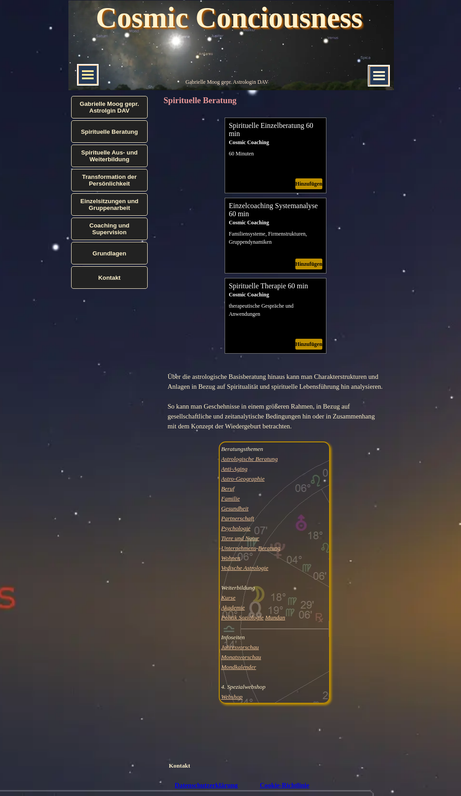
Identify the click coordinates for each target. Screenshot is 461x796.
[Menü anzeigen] (379, 76)
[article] (275, 155)
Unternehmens (238, 548)
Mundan (275, 617)
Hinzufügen (308, 184)
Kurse (228, 597)
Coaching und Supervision (110, 229)
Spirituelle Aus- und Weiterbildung (109, 156)
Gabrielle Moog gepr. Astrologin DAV (226, 82)
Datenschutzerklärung (206, 785)
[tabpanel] (275, 401)
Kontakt (179, 765)
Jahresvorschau (240, 647)
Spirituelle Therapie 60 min (268, 286)
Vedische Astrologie (244, 567)
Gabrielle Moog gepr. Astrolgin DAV (109, 107)
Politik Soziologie (242, 617)
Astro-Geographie (243, 478)
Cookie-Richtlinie (284, 785)
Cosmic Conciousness (229, 17)
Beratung (269, 548)
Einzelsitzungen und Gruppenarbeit (110, 204)
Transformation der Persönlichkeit (109, 180)
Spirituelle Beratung (109, 131)
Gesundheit (235, 508)
